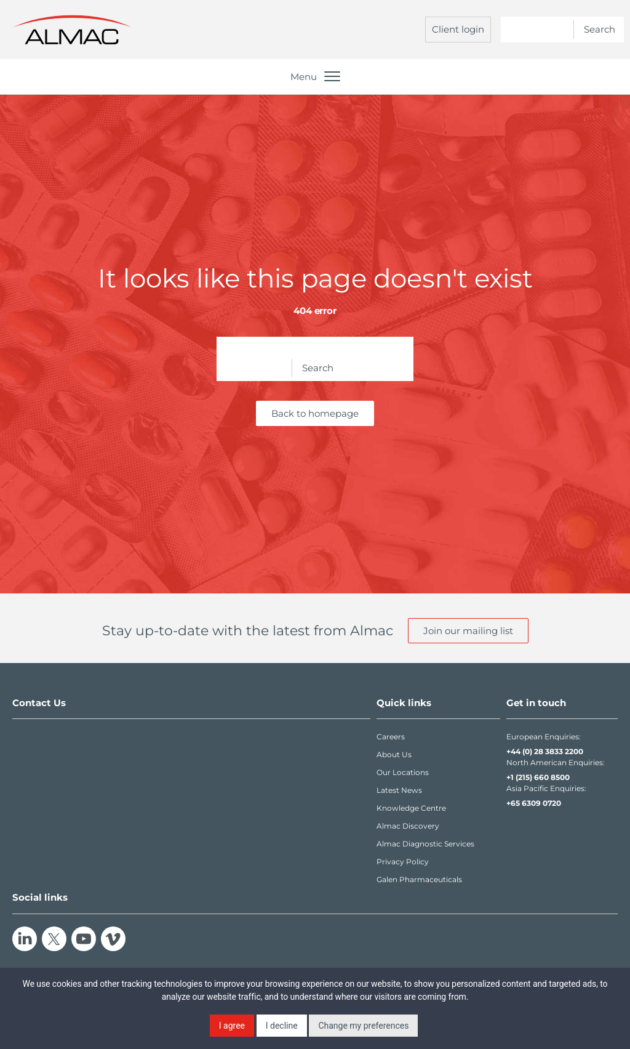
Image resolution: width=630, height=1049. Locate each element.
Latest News (399, 790)
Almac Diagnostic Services (425, 843)
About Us (394, 754)
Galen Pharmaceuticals (419, 879)
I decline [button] (282, 1026)
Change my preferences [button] (363, 1026)
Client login (458, 29)
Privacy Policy (403, 861)
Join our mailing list (468, 631)
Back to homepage (315, 413)
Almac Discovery (408, 825)
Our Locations (403, 772)
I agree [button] (232, 1026)
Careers (391, 736)
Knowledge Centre (411, 808)
